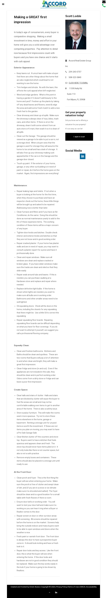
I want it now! (79, 137)
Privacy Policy (61, 587)
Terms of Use (73, 587)
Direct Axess (35, 587)
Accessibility (91, 587)
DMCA (82, 587)
